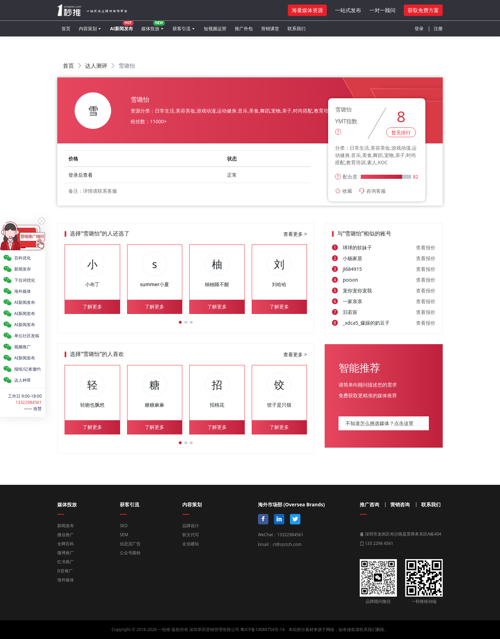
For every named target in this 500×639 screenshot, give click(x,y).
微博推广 (65, 553)
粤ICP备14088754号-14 (262, 629)
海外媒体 (65, 580)
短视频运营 (215, 28)
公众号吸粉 (130, 553)
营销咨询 (400, 504)
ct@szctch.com (287, 544)
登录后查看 (80, 175)
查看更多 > (295, 234)
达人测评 (96, 65)
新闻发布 (65, 526)
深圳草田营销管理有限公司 (214, 629)
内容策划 (88, 28)
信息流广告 (130, 544)
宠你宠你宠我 (357, 290)
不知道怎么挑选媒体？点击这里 (379, 423)
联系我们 (297, 28)
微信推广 (65, 535)
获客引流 (182, 28)
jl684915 (352, 269)
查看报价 (425, 247)
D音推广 (65, 571)
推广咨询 (369, 504)
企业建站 (190, 544)
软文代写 (190, 535)
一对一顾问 (382, 10)
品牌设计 (190, 526)
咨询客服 (372, 191)
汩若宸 (350, 312)
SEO (124, 526)
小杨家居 (352, 258)
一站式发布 (348, 10)
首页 (65, 28)
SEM (124, 535)
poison (350, 279)
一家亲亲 (352, 301)
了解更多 (92, 306)
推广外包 (244, 28)
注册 (438, 28)
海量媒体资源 (307, 10)
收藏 (343, 191)
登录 (419, 28)
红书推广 (65, 562)
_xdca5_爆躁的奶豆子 (366, 323)
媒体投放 (153, 26)
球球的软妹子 (357, 247)
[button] (180, 322)
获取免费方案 (423, 10)
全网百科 (65, 544)
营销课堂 (270, 28)
